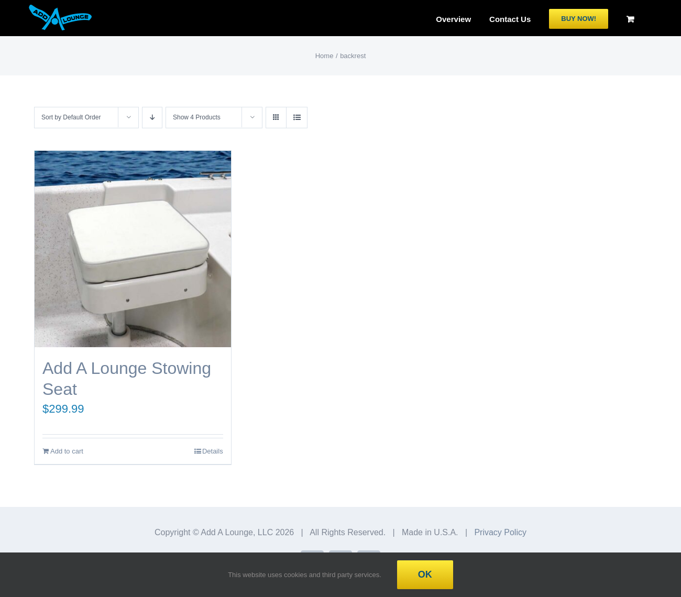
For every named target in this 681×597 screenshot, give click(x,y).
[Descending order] (152, 117)
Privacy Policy (500, 532)
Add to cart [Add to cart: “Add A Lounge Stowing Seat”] (66, 451)
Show (197, 117)
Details (212, 451)
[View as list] (297, 117)
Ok (425, 574)
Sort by (71, 117)
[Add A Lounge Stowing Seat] (133, 249)
